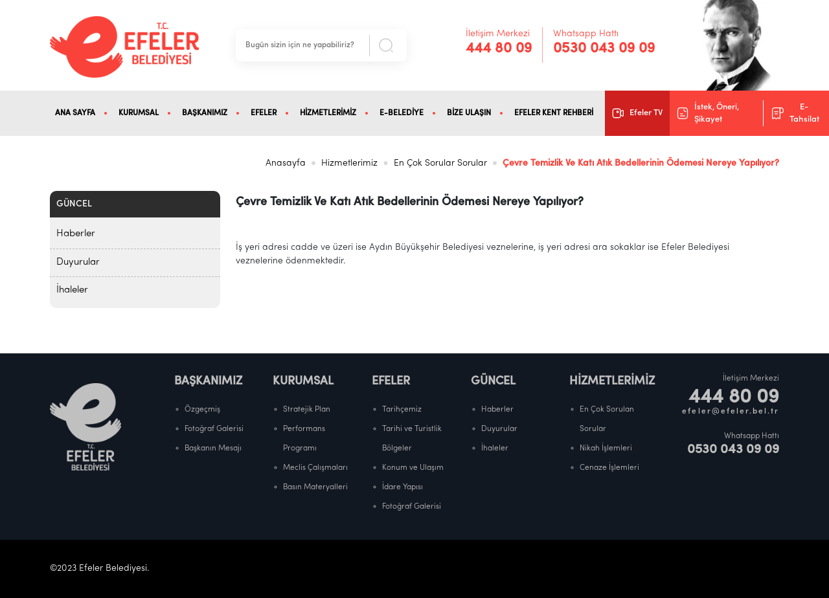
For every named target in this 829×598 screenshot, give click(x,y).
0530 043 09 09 (604, 48)
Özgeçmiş (202, 410)
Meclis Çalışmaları (315, 468)
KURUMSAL (139, 113)
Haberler (75, 234)
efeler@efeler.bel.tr (730, 411)
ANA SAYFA (75, 113)
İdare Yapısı (402, 487)
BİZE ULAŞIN (469, 113)
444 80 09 (499, 48)
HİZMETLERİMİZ (328, 113)
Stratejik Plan (306, 410)
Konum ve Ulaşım (413, 468)
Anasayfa (286, 163)
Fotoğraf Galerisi (214, 429)
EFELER (264, 113)
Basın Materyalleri (315, 487)
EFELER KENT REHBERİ (553, 113)
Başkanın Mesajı (213, 448)
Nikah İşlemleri (606, 448)
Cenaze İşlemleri (609, 468)
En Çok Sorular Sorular (440, 163)
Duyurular (78, 262)
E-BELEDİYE (402, 113)
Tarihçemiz (402, 410)
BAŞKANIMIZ (204, 113)
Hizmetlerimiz (349, 163)
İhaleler (72, 290)
